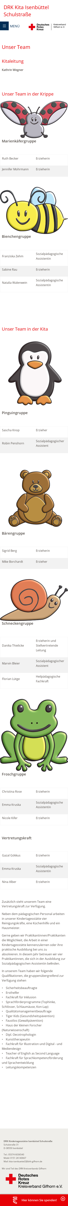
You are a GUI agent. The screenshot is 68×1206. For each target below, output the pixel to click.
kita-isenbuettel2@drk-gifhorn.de (25, 1161)
